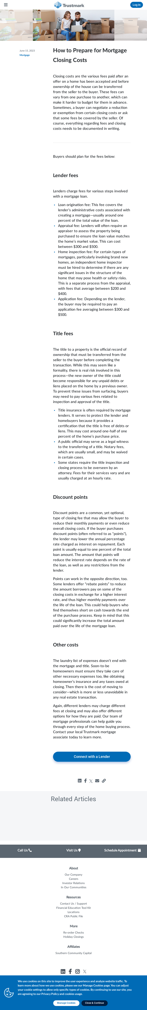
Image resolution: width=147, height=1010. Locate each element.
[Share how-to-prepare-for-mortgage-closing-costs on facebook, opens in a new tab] (85, 780)
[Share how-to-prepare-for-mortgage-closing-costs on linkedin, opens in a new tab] (79, 780)
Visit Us (73, 850)
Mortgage (25, 55)
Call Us (25, 850)
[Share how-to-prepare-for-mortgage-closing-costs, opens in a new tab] (97, 780)
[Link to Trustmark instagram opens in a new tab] (78, 972)
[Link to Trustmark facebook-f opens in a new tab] (71, 972)
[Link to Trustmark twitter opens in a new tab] (85, 971)
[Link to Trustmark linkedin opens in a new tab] (63, 972)
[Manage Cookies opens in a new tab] (66, 1003)
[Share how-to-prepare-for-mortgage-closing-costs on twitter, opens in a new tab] (91, 780)
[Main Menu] (6, 5)
